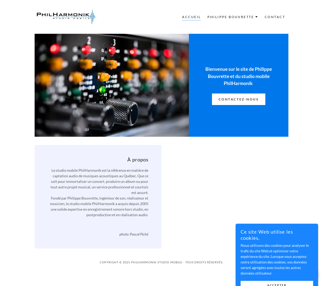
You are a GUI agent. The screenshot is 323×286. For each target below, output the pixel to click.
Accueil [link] (191, 17)
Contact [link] (275, 17)
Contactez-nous (239, 99)
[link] (66, 16)
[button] (232, 16)
